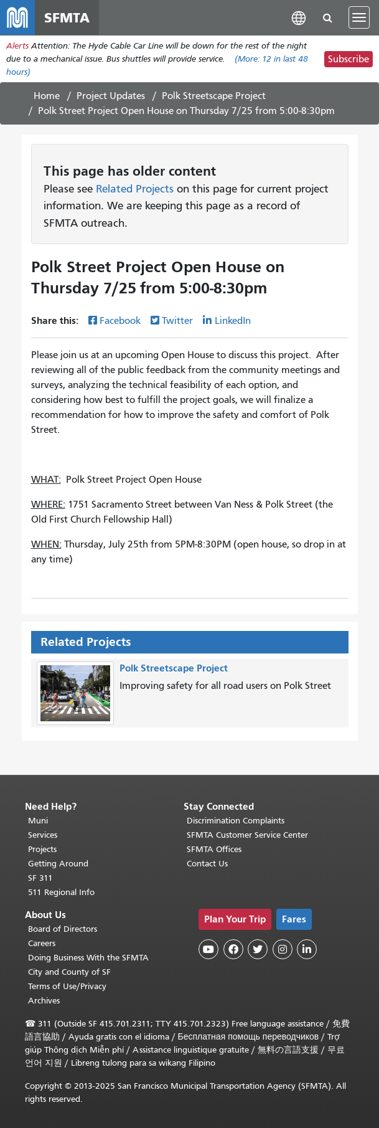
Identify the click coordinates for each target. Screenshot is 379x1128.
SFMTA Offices (214, 849)
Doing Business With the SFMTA (88, 957)
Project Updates (111, 96)
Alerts (17, 45)
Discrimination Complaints (235, 820)
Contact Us (207, 863)
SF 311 (40, 878)
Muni (38, 820)
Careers (41, 943)
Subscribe (348, 59)
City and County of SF (69, 972)
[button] (299, 17)
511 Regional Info (61, 892)
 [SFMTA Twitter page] (258, 949)
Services (42, 835)
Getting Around (58, 863)
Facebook (120, 320)
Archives (44, 1000)
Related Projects (135, 189)
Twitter (177, 320)
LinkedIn (233, 320)
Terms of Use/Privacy (67, 986)
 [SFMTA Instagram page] (282, 949)
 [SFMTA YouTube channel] (208, 949)
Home (47, 96)
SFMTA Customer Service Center (247, 835)
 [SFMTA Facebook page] (233, 949)
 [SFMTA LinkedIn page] (306, 949)
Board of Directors (62, 929)
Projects (42, 849)
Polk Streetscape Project (214, 96)
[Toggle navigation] (359, 17)
